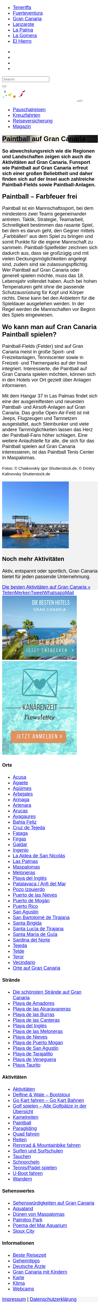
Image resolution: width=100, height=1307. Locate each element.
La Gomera (25, 35)
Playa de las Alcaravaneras (42, 1009)
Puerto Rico (25, 906)
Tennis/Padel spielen (35, 1167)
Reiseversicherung (33, 121)
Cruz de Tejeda (29, 827)
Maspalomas (26, 867)
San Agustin (25, 912)
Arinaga (21, 799)
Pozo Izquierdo (29, 889)
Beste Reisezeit (29, 1255)
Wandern (22, 1179)
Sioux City (23, 1231)
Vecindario (24, 962)
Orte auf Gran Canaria (36, 968)
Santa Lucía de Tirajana (38, 928)
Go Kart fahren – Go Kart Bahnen (48, 1100)
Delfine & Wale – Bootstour (41, 1094)
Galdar (20, 844)
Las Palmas (25, 861)
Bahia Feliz (25, 822)
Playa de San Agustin (35, 1048)
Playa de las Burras (33, 1014)
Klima (19, 1283)
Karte (18, 1277)
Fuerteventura (28, 13)
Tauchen (22, 1156)
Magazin (22, 126)
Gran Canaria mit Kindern (40, 1272)
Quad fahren (26, 1134)
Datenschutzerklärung (53, 1299)
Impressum (14, 1299)
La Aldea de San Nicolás (39, 855)
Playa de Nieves (30, 1037)
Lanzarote (23, 24)
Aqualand (23, 1208)
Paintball (22, 1122)
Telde (18, 951)
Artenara (22, 805)
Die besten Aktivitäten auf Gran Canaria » (46, 587)
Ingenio (21, 850)
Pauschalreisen (29, 109)
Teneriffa (22, 7)
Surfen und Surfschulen (38, 1151)
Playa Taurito (27, 1065)
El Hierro (22, 41)
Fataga (20, 833)
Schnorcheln (26, 1162)
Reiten (20, 1139)
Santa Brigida (27, 923)
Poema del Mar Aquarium (40, 1225)
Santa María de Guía (35, 934)
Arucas (20, 810)
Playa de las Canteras (36, 1020)
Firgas (19, 839)
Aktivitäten (24, 1089)
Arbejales (23, 794)
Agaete (20, 782)
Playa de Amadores (33, 1003)
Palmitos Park (27, 1220)
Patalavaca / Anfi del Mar (39, 883)
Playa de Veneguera (34, 1059)
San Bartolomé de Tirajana (41, 917)
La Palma (23, 30)
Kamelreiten (25, 1117)
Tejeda (20, 945)
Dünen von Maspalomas (39, 1214)
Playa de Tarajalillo (33, 1054)
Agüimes (22, 788)
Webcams (23, 1288)
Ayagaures (24, 816)
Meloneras (24, 872)
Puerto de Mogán (31, 900)
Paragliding (25, 1128)
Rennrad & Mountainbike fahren (47, 1145)
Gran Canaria (27, 18)
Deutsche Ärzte (29, 1266)
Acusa (19, 777)
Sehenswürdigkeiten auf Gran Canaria (53, 1203)
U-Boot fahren (28, 1173)
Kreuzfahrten (26, 115)
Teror (18, 956)
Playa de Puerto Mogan (38, 1042)
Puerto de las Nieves (35, 895)
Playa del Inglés (30, 878)
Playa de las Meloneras (38, 1031)
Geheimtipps (26, 1260)
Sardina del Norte (31, 940)
